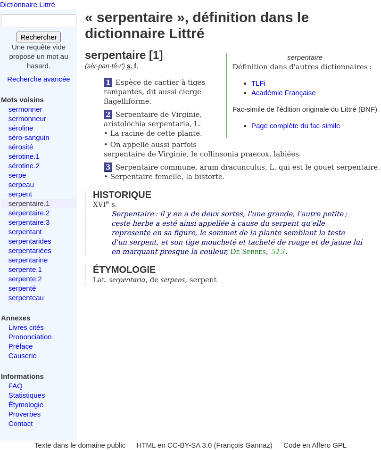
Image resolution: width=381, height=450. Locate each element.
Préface (20, 346)
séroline (20, 128)
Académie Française (283, 93)
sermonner (25, 109)
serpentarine (28, 260)
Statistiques (26, 395)
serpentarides (29, 241)
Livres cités (26, 327)
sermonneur (27, 119)
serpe (17, 175)
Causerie (22, 356)
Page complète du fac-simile (295, 126)
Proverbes (24, 414)
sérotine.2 (24, 166)
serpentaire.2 (29, 213)
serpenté (22, 288)
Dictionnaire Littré (27, 4)
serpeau (21, 184)
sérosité (20, 147)
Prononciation (30, 337)
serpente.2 (25, 279)
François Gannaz (243, 445)
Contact (20, 423)
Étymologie (25, 405)
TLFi (258, 83)
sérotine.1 (24, 156)
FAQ (15, 386)
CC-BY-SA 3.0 (189, 445)
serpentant (25, 232)
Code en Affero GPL (315, 445)
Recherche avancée (38, 79)
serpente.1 (25, 269)
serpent (20, 194)
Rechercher (38, 37)
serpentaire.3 (29, 222)
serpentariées (29, 250)
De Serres (247, 251)
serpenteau (26, 298)
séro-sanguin (29, 137)
